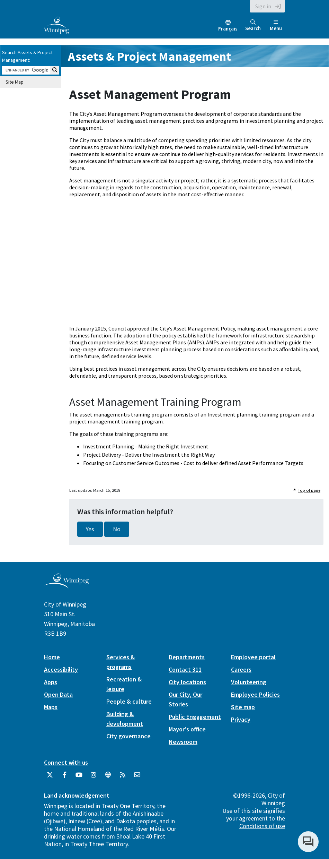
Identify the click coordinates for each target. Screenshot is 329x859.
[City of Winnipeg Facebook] (64, 777)
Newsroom (183, 742)
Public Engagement (195, 717)
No (117, 529)
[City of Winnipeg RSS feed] (122, 777)
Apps (50, 682)
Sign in (263, 6)
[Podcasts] (108, 777)
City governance (128, 736)
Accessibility (61, 669)
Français (228, 28)
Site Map (15, 82)
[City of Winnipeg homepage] (66, 586)
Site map (243, 707)
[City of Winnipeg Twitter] (50, 777)
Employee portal (253, 657)
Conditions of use (262, 826)
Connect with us (66, 762)
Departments (187, 657)
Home (52, 657)
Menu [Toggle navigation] (276, 25)
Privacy (240, 719)
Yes (90, 529)
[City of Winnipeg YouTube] (79, 777)
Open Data (58, 694)
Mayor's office (187, 729)
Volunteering (248, 682)
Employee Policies (255, 694)
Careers (241, 669)
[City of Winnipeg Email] (137, 777)
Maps (50, 707)
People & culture (129, 701)
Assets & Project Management (149, 56)
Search (253, 25)
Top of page (309, 490)
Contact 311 (185, 669)
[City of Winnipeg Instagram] (93, 777)
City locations (187, 682)
